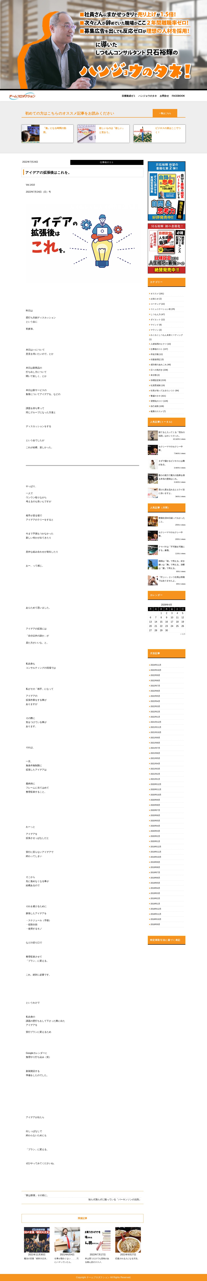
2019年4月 (155, 888)
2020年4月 (155, 826)
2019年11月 (156, 852)
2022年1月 (155, 717)
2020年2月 (155, 836)
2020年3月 (155, 831)
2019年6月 (155, 878)
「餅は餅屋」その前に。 (36, 1195)
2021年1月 (155, 779)
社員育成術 (156, 385)
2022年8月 (155, 680)
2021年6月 (155, 753)
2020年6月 (155, 815)
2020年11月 (156, 789)
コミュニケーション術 (161, 309)
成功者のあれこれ (159, 364)
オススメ (155, 293)
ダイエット (156, 319)
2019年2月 (155, 898)
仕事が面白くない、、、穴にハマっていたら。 (66, 1260)
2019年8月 (155, 867)
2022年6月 (155, 691)
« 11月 (182, 634)
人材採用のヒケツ (159, 344)
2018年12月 (156, 909)
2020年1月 (155, 841)
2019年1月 (155, 904)
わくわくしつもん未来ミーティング (167, 335)
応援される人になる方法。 (127, 1258)
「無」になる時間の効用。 (54, 130)
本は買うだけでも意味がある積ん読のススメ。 (97, 1260)
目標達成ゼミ (129, 96)
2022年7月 (155, 686)
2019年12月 (156, 846)
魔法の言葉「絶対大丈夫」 (36, 1258)
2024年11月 (156, 665)
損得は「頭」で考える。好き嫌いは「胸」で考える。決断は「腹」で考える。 (172, 564)
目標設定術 (156, 380)
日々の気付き (157, 370)
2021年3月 (155, 769)
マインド (155, 325)
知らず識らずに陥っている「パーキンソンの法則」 (114, 1199)
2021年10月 (156, 732)
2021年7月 (155, 748)
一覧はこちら (165, 113)
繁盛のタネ (156, 396)
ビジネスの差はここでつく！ (168, 130)
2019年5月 (155, 883)
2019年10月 (156, 857)
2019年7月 (155, 872)
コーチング (156, 304)
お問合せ (164, 96)
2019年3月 (155, 893)
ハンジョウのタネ (147, 96)
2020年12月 (156, 784)
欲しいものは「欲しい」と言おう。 (111, 130)
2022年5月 (155, 696)
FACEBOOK (178, 96)
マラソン (155, 330)
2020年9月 (155, 800)
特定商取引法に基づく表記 (165, 940)
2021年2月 (155, 774)
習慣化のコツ (157, 401)
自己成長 (155, 406)
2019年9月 (155, 862)
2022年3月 (155, 706)
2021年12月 (156, 722)
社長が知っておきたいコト (163, 390)
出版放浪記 (156, 359)
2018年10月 (156, 919)
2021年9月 (155, 737)
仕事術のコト (157, 349)
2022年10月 (156, 670)
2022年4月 (155, 701)
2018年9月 (155, 924)
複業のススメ (157, 411)
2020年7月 (155, 810)
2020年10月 (156, 795)
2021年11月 (156, 727)
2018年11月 (156, 914)
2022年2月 (155, 711)
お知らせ (155, 299)
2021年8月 (155, 743)
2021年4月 (155, 763)
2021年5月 (155, 758)
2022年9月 (155, 675)
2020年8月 (155, 805)
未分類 (154, 375)
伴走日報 (155, 354)
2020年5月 (155, 820)
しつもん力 (156, 314)
